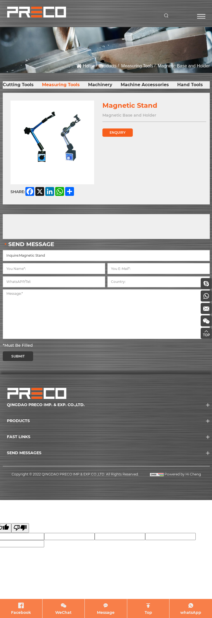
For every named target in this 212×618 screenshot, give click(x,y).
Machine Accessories (145, 84)
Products (107, 66)
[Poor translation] (20, 528)
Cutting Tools (18, 84)
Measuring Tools (137, 66)
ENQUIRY (118, 132)
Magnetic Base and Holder (184, 66)
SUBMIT (18, 356)
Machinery (100, 84)
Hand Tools (190, 84)
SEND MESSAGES (24, 452)
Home (89, 66)
